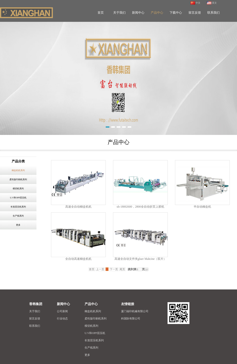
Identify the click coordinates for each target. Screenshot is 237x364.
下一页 (114, 269)
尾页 (122, 269)
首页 (91, 269)
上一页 (100, 269)
